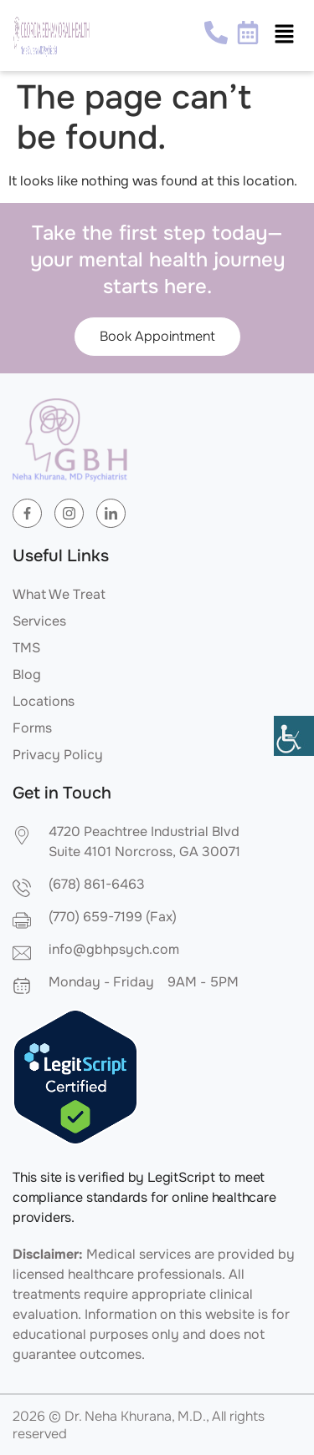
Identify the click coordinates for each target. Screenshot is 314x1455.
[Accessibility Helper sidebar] (294, 736)
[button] (284, 35)
